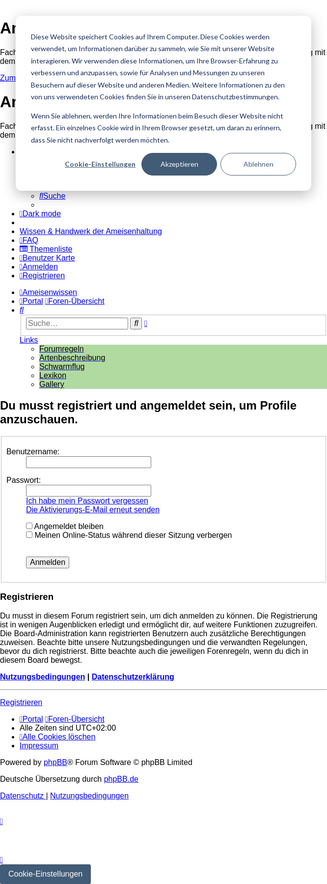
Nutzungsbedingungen (42, 677)
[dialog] (163, 103)
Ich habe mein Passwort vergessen (87, 501)
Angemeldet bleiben (65, 526)
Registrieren (21, 702)
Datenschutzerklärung (133, 677)
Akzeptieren (179, 164)
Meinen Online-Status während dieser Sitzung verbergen (129, 535)
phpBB (55, 762)
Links (29, 340)
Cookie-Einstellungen (100, 164)
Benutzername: (33, 451)
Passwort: (23, 480)
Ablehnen (258, 164)
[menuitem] (52, 196)
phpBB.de (121, 779)
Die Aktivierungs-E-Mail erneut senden (93, 509)
